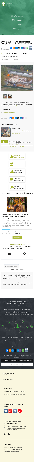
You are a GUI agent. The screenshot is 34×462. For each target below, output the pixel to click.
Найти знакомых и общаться (17, 146)
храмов (17, 16)
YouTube (10, 411)
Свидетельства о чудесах (17, 269)
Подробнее (17, 237)
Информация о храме (11, 266)
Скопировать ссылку (17, 364)
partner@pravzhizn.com (11, 452)
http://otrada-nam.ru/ (9, 112)
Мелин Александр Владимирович (21, 131)
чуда (17, 24)
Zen (20, 411)
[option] (17, 78)
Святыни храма (24, 266)
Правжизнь (13, 144)
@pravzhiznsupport (15, 447)
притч (17, 28)
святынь (17, 20)
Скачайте (7, 421)
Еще (17, 106)
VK (6, 411)
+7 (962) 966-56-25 (16, 449)
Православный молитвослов (16, 244)
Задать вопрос (16, 133)
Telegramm (15, 411)
